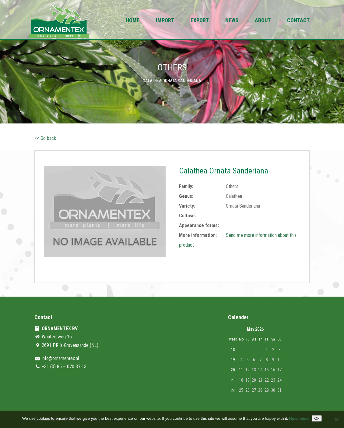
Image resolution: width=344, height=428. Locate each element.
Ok (316, 418)
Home (132, 20)
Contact (298, 20)
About (263, 20)
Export (200, 20)
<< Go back (45, 138)
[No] (336, 419)
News (231, 20)
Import (165, 20)
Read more (299, 418)
